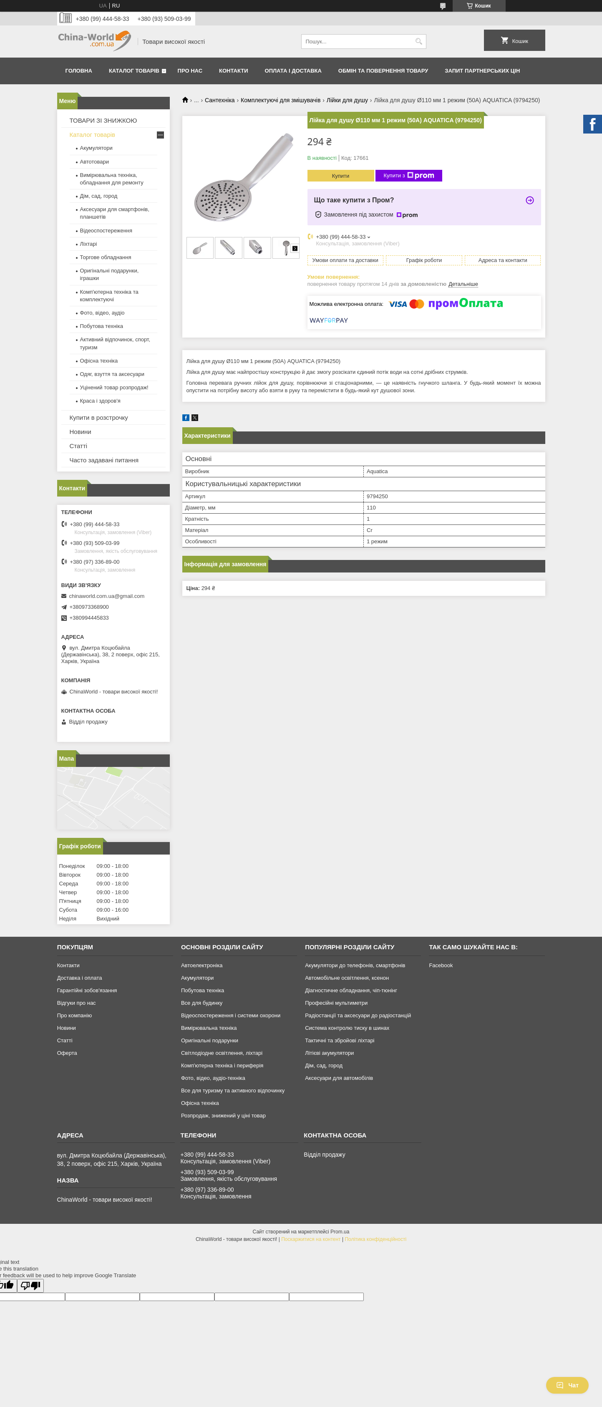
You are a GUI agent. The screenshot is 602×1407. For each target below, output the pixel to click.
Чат (567, 1385)
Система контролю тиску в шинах (347, 1028)
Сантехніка (220, 100)
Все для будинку (201, 1003)
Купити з (409, 175)
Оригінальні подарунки (209, 1040)
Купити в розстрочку (99, 417)
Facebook (441, 965)
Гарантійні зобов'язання (87, 990)
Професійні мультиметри (336, 1003)
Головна (78, 71)
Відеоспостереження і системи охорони (230, 1015)
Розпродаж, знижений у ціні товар (223, 1115)
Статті (79, 445)
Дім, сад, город (99, 196)
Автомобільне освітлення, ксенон (347, 978)
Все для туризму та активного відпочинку (233, 1090)
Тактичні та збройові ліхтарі (339, 1040)
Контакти (233, 71)
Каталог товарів (134, 71)
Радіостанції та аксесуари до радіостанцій (358, 1015)
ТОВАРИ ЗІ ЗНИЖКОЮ (103, 120)
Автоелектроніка (201, 965)
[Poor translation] (30, 1286)
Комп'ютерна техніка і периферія (222, 1065)
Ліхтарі (88, 244)
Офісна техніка (99, 361)
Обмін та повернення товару (383, 71)
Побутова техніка (101, 326)
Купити (341, 176)
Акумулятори (96, 148)
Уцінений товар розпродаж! (114, 387)
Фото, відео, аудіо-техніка (213, 1078)
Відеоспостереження (106, 230)
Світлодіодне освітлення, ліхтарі (221, 1053)
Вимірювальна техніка (209, 1028)
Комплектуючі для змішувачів (280, 100)
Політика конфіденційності (375, 1239)
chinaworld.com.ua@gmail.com (107, 596)
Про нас (190, 71)
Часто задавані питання (104, 460)
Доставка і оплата (79, 978)
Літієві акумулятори (329, 1053)
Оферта (67, 1053)
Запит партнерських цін (482, 71)
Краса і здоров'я (100, 401)
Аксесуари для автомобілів (339, 1078)
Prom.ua (339, 1232)
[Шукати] (419, 41)
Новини (80, 431)
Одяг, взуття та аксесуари (112, 374)
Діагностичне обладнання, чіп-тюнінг (351, 990)
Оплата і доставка (293, 71)
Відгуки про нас (76, 1003)
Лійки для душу (347, 100)
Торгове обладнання (105, 257)
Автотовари (94, 162)
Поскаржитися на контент (310, 1239)
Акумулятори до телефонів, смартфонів (355, 965)
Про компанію (74, 1015)
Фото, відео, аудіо (102, 313)
